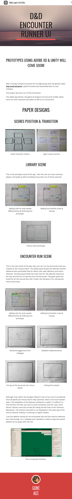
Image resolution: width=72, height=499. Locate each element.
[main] (36, 25)
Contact (36, 490)
